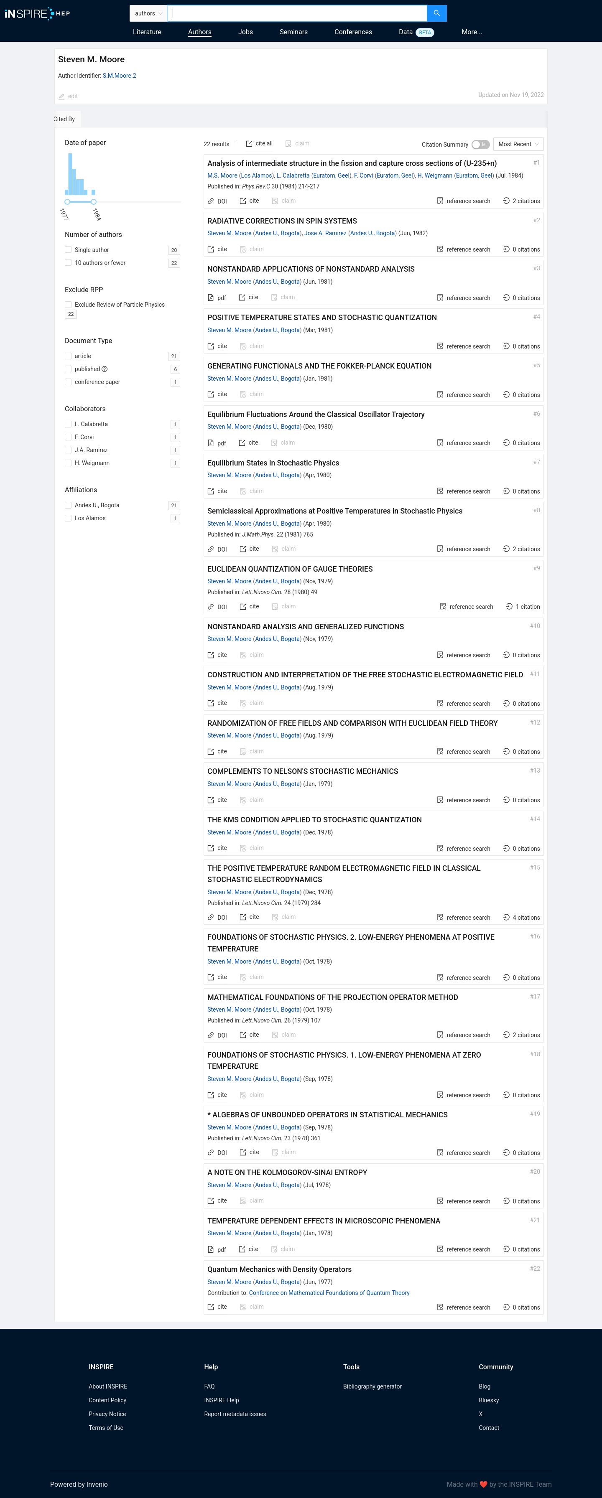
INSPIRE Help (221, 1400)
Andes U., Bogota (277, 233)
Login (581, 13)
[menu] (525, 13)
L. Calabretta (293, 175)
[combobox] (297, 13)
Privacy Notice (107, 1414)
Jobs (245, 32)
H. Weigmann (435, 175)
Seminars (294, 32)
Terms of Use (106, 1427)
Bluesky (489, 1400)
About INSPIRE (108, 1386)
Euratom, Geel (331, 175)
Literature (147, 32)
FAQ (209, 1386)
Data (406, 32)
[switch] (481, 144)
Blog (484, 1386)
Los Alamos (256, 175)
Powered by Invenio (79, 1484)
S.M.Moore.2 (119, 75)
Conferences (353, 32)
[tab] (80, 119)
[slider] (67, 202)
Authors (200, 32)
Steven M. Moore (229, 233)
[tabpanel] (301, 724)
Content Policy (107, 1400)
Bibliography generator (372, 1386)
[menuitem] (516, 13)
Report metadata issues (235, 1414)
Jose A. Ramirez (325, 233)
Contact (489, 1427)
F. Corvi (363, 175)
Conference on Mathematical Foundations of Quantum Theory (329, 1292)
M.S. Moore (222, 175)
